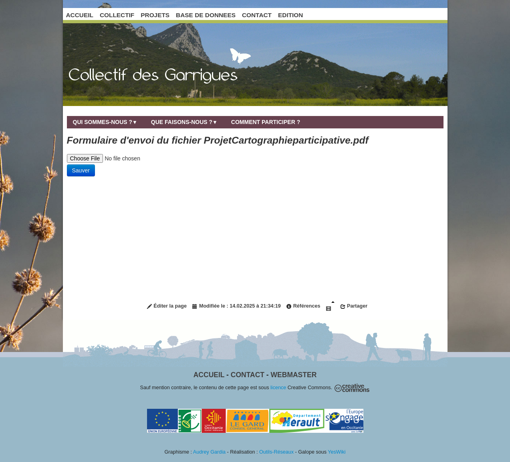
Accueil (209, 375)
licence (278, 387)
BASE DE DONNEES (206, 15)
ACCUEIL (79, 15)
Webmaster (294, 375)
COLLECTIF (117, 15)
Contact (247, 375)
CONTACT (257, 15)
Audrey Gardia (209, 452)
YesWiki (336, 452)
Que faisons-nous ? (184, 122)
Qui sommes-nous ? (105, 122)
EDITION (290, 15)
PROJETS (155, 15)
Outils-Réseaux (276, 452)
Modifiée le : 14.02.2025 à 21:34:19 (236, 306)
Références (303, 306)
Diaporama (330, 306)
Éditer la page (167, 306)
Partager (354, 306)
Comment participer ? (265, 122)
